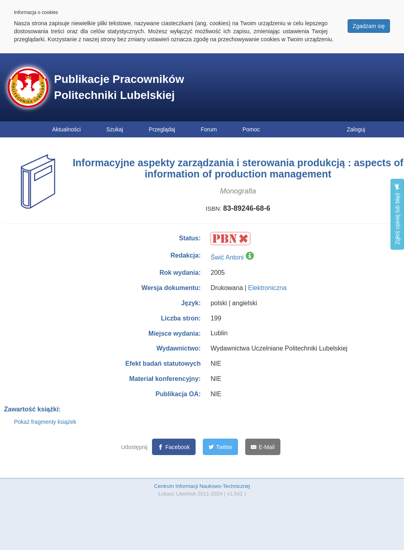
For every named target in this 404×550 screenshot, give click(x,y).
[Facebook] (174, 447)
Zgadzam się (369, 26)
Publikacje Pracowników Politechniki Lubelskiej (119, 87)
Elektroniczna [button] (267, 287)
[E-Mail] (262, 447)
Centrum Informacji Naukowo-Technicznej (202, 486)
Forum (209, 129)
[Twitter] (220, 447)
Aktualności (66, 129)
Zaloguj (356, 129)
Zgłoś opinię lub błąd (397, 214)
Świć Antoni (227, 257)
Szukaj (114, 129)
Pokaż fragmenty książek (45, 422)
